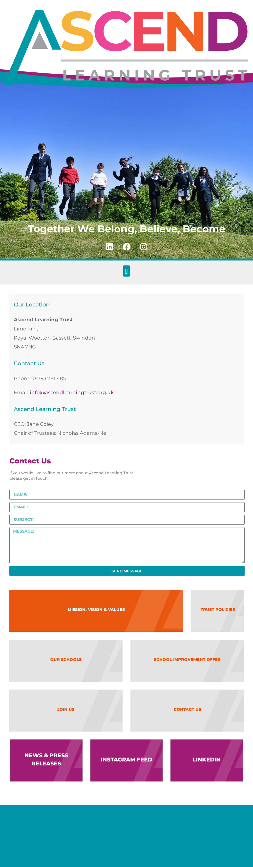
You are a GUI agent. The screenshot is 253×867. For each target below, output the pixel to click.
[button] (126, 271)
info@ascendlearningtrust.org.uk (72, 392)
